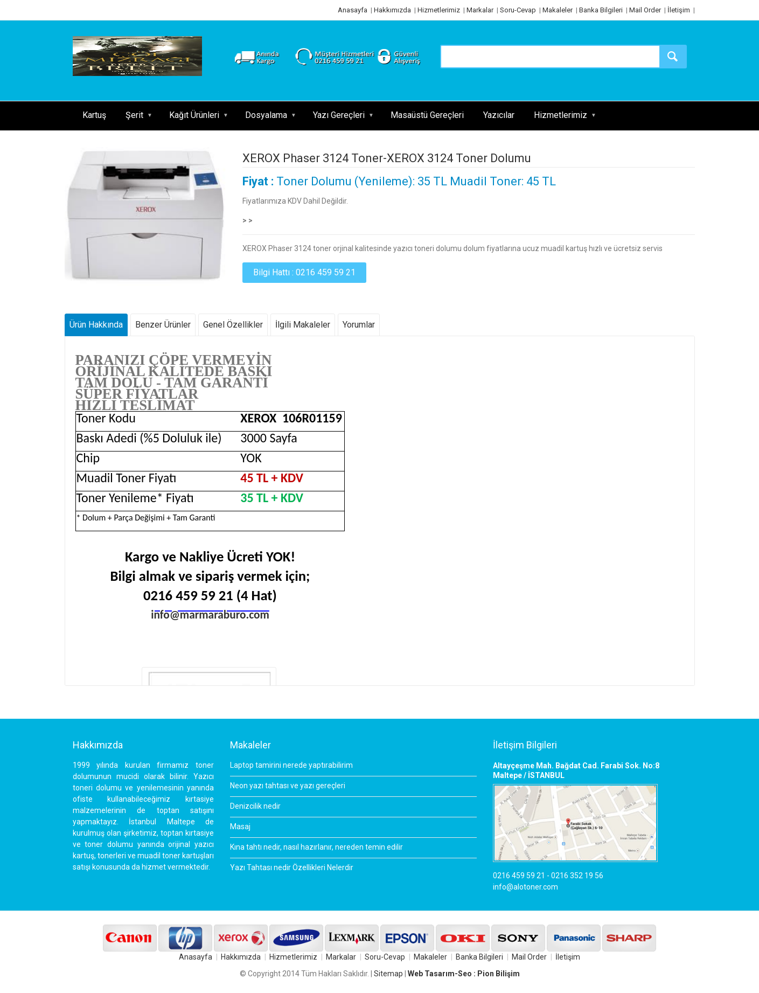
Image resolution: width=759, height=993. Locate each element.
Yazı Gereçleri (339, 115)
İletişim (678, 10)
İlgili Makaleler (302, 325)
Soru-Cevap (518, 10)
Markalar (479, 10)
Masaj (240, 826)
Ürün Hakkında (96, 325)
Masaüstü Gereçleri (427, 115)
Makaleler (557, 10)
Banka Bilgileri (601, 10)
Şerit (134, 115)
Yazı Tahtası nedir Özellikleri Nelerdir (291, 867)
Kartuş (94, 115)
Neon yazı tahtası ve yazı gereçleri (287, 785)
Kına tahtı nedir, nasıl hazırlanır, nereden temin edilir (316, 847)
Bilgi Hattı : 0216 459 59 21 (304, 272)
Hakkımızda (392, 10)
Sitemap (388, 973)
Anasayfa (352, 10)
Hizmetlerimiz (438, 10)
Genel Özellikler (233, 325)
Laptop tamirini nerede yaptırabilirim (291, 765)
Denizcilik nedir (255, 806)
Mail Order (645, 10)
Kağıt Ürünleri (194, 115)
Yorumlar (359, 325)
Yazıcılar (498, 115)
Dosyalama (266, 115)
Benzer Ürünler (163, 325)
